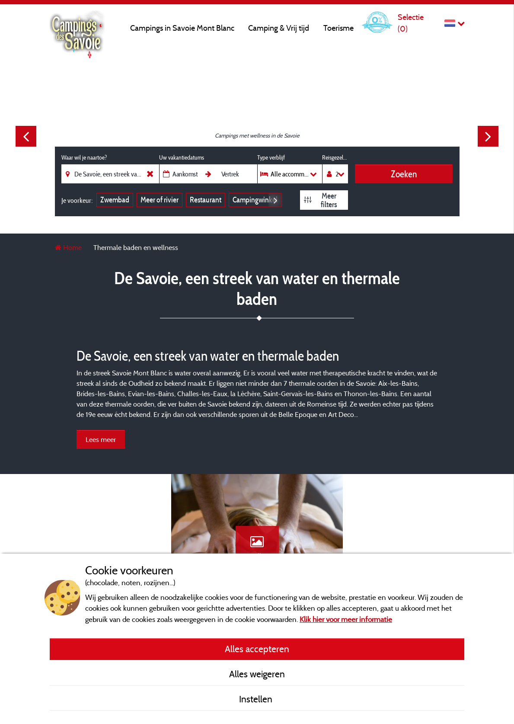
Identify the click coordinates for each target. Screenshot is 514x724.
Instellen (257, 699)
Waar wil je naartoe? (84, 157)
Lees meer (101, 439)
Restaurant (205, 200)
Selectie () (411, 22)
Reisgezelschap (335, 157)
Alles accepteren (257, 648)
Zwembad (114, 200)
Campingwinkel (255, 200)
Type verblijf (271, 157)
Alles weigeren (257, 673)
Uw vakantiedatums (181, 157)
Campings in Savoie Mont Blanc (182, 28)
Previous (26, 136)
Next (488, 136)
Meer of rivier (159, 200)
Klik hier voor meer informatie (346, 619)
